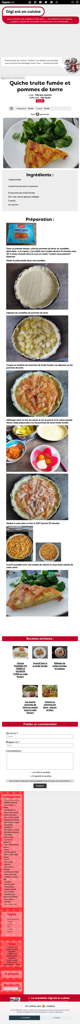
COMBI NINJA (10, 810)
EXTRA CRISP (9, 884)
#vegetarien (9, 964)
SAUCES (7, 865)
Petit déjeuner (13, 919)
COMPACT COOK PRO (10, 878)
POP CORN (8, 862)
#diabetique (12, 953)
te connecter (38, 781)
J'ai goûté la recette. (40, 776)
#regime (11, 958)
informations (9, 899)
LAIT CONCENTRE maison (10, 846)
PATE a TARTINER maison (10, 856)
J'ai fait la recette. (40, 772)
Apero (9, 932)
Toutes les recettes (11, 800)
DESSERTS (8, 827)
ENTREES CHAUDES (12, 830)
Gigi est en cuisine (23, 11)
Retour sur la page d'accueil (14, 78)
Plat (8, 927)
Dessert (10, 929)
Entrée (10, 924)
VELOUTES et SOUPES (9, 868)
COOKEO (7, 882)
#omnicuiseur (11, 956)
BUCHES (7, 902)
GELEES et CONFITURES (8, 836)
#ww (18, 964)
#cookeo (12, 951)
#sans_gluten (11, 960)
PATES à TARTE (10, 852)
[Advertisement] (40, 40)
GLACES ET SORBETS (8, 841)
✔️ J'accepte (24, 1018)
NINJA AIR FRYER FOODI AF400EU (10, 813)
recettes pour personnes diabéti (10, 895)
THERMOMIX (9, 887)
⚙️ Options (56, 1018)
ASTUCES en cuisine (12, 822)
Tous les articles (10, 904)
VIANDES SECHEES (11, 872)
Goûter (10, 922)
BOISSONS (8, 825)
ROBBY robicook (10, 803)
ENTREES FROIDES (11, 832)
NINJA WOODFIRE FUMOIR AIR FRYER (11, 818)
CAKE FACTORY (10, 874)
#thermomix (12, 947)
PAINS (6, 850)
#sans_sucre (12, 962)
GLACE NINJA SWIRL (9, 806)
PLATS (6, 860)
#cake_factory (12, 949)
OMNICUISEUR (10, 889)
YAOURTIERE (9, 892)
